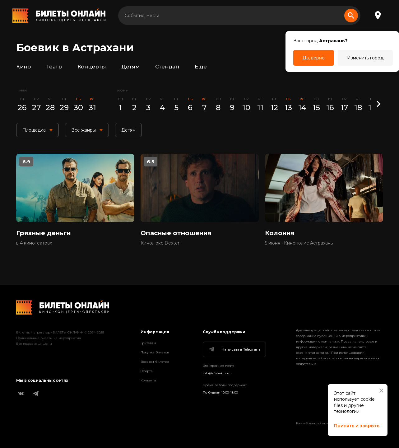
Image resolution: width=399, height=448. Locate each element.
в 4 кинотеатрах (34, 243)
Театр (54, 66)
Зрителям (148, 343)
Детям (130, 66)
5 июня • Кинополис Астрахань (299, 243)
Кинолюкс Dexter (160, 243)
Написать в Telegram (234, 349)
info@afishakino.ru (217, 373)
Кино (23, 66)
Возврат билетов (155, 362)
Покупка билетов (155, 352)
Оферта (147, 371)
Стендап (167, 66)
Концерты (91, 66)
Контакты (148, 380)
